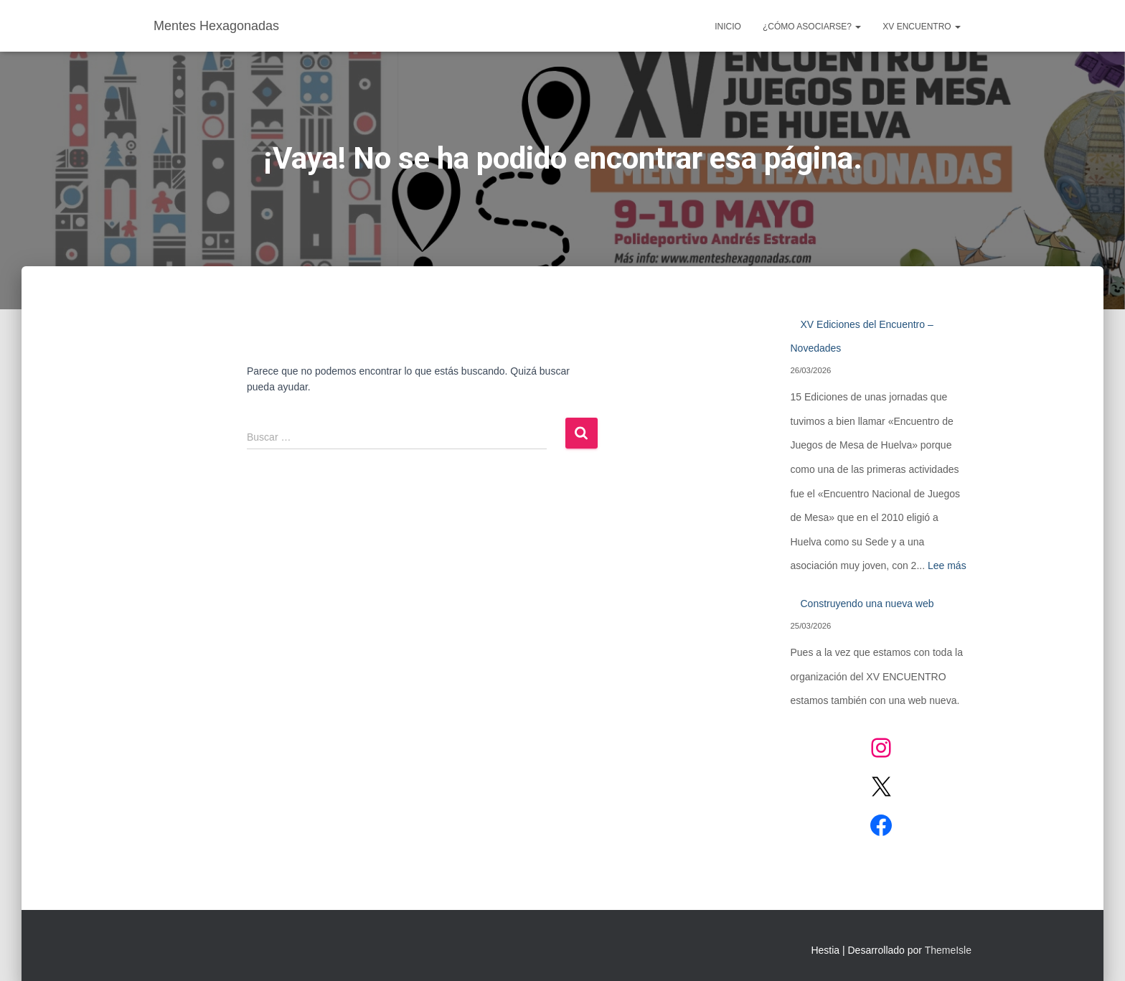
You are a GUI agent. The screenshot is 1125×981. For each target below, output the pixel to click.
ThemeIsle (948, 950)
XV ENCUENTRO (921, 27)
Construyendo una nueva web (867, 603)
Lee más (947, 565)
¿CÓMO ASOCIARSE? (812, 27)
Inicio (728, 27)
